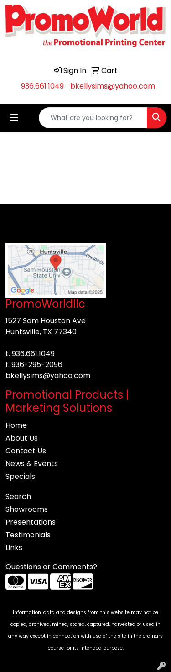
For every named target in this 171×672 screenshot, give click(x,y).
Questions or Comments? (51, 567)
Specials (20, 476)
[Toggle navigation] (14, 117)
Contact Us (25, 451)
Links (13, 547)
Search (18, 496)
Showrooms (26, 509)
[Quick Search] (93, 117)
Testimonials (28, 535)
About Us (21, 438)
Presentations (30, 522)
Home (16, 425)
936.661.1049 (42, 86)
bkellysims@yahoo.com (112, 86)
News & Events (31, 463)
